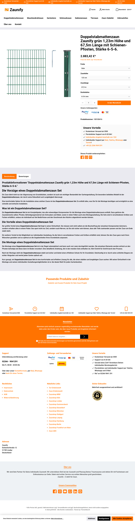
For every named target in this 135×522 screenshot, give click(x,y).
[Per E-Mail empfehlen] (90, 157)
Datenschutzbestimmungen (55, 341)
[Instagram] (60, 491)
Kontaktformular (21, 371)
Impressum (8, 388)
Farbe (83, 64)
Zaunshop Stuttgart (56, 414)
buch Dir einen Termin (14, 373)
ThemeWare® (85, 510)
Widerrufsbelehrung (11, 398)
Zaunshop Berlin (55, 424)
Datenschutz (8, 391)
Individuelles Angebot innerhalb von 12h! (101, 137)
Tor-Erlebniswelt (55, 388)
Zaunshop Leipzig (55, 418)
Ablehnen (91, 519)
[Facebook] (54, 491)
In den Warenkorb (114, 103)
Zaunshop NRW (54, 394)
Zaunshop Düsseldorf (57, 408)
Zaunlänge (85, 83)
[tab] (9, 176)
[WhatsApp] (70, 491)
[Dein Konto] (104, 9)
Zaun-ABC (52, 431)
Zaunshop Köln (54, 398)
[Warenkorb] (123, 9)
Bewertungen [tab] (24, 176)
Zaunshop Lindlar (55, 401)
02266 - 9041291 (10, 361)
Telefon (98, 1)
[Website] (80, 491)
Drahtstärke (85, 92)
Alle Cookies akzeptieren (122, 519)
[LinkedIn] (75, 491)
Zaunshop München (56, 411)
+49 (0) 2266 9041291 (94, 145)
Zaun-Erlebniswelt (55, 391)
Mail (94, 1)
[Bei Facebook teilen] (82, 157)
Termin (80, 3)
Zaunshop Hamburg (56, 421)
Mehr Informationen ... (57, 518)
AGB (88, 341)
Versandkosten (63, 507)
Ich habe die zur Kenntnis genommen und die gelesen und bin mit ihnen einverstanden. (68, 341)
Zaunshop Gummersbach (58, 404)
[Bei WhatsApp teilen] (86, 157)
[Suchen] (92, 9)
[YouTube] (65, 491)
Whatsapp (104, 1)
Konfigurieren (104, 519)
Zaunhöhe (84, 73)
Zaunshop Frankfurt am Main (60, 428)
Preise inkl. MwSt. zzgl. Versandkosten (91, 59)
